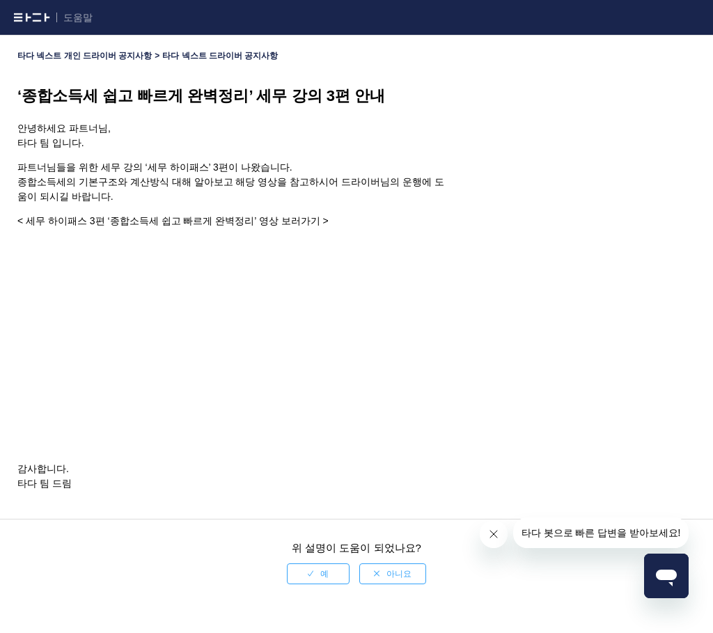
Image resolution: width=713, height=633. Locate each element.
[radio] (318, 573)
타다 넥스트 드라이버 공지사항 (220, 56)
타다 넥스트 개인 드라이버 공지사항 (84, 56)
